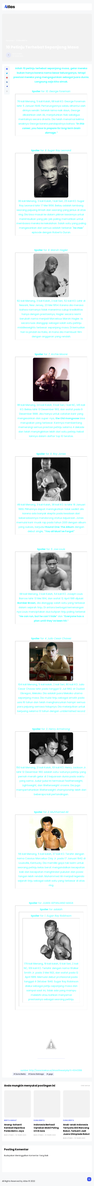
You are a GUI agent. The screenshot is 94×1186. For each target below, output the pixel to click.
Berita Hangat (10, 1120)
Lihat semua (85, 1086)
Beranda (10, 40)
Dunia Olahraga (37, 1074)
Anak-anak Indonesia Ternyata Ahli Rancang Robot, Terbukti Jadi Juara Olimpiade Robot (76, 1129)
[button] (7, 91)
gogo (50, 1074)
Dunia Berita (21, 40)
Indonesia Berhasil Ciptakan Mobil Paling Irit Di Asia (46, 1127)
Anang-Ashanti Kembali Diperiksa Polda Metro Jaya (14, 1127)
